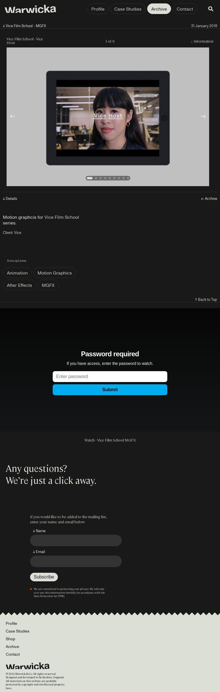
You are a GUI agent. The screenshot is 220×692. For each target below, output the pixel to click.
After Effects (19, 285)
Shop (10, 638)
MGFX (48, 285)
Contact (185, 9)
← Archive (209, 198)
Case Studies (128, 9)
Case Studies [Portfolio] (18, 631)
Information (203, 41)
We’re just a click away (50, 480)
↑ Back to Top (206, 299)
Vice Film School (61, 217)
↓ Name (39, 530)
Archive (159, 9)
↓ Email (39, 551)
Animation (17, 273)
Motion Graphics (55, 273)
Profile (98, 9)
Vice (17, 232)
